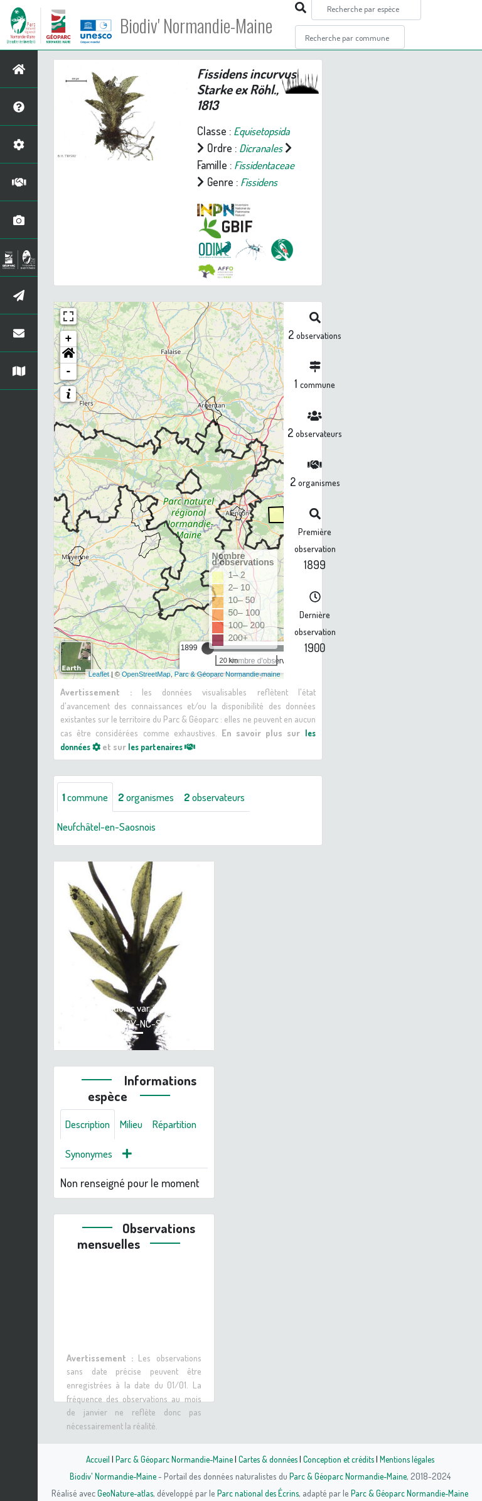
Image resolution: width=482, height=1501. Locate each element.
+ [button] (68, 355)
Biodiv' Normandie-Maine (206, 25)
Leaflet (98, 690)
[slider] (207, 665)
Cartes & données (266, 1459)
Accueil (91, 1459)
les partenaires (170, 762)
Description (90, 1142)
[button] (68, 372)
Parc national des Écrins (258, 1492)
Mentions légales (411, 1459)
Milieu (138, 1142)
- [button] (68, 388)
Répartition (89, 1173)
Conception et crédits (340, 1459)
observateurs (228, 814)
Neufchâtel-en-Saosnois (111, 844)
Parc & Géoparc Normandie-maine (227, 690)
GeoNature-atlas (123, 1492)
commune (87, 814)
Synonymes (150, 1173)
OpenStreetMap (146, 690)
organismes (153, 814)
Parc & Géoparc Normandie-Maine (169, 1459)
